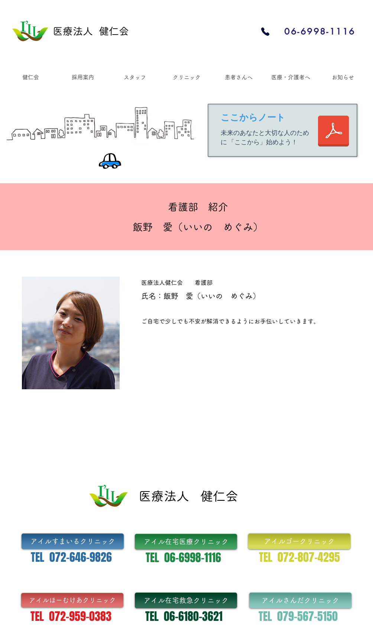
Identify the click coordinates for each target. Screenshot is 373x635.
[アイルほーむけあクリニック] (72, 600)
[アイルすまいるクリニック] (73, 541)
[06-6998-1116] (320, 31)
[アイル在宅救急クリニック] (186, 600)
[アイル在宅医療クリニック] (186, 541)
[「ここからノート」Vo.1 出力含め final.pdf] (333, 132)
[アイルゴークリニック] (299, 541)
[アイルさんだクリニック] (300, 600)
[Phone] (265, 31)
